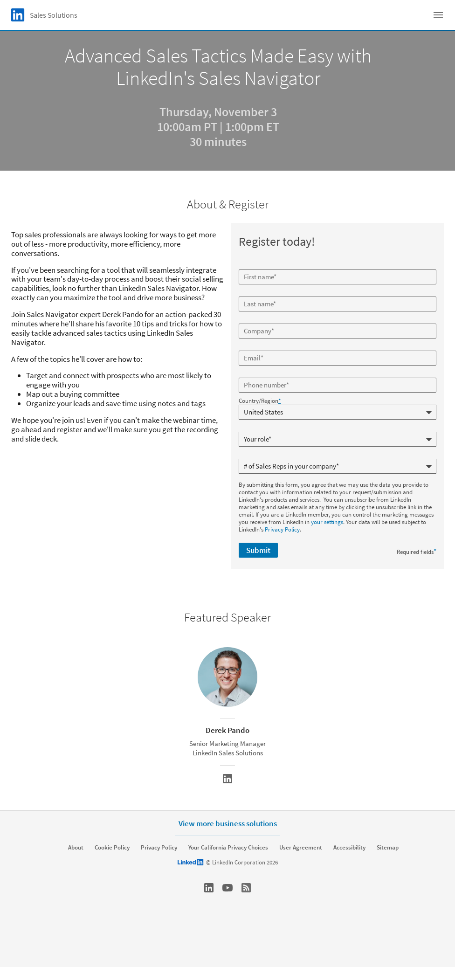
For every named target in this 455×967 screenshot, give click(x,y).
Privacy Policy (282, 529)
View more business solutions (228, 823)
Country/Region (260, 401)
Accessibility (349, 847)
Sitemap (388, 847)
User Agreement (300, 847)
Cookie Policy (112, 847)
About (75, 847)
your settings (327, 522)
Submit (258, 550)
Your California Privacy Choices (228, 847)
